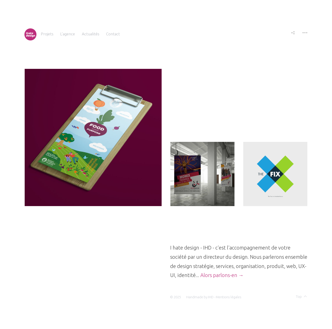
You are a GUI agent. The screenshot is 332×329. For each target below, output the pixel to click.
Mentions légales (228, 297)
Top (301, 297)
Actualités (90, 34)
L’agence (67, 34)
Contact (113, 34)
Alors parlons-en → (221, 275)
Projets (47, 34)
